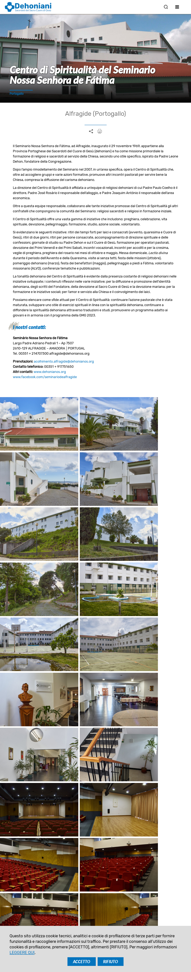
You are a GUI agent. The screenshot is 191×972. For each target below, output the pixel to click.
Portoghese (136, 693)
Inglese (54, 693)
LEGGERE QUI (22, 952)
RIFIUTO (110, 961)
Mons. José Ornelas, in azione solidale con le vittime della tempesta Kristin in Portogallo (35, 798)
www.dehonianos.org (50, 372)
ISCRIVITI (73, 884)
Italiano (115, 693)
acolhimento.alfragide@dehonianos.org (64, 361)
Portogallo (17, 93)
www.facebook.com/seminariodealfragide (45, 377)
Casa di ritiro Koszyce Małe (155, 790)
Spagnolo (73, 693)
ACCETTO (81, 961)
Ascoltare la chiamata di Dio (95, 790)
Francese (95, 693)
